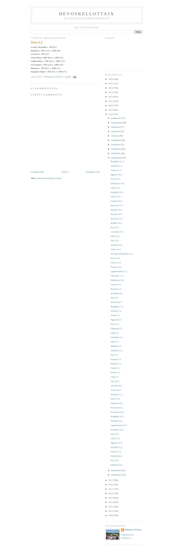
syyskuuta (115, 131)
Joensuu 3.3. (115, 359)
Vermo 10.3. (115, 284)
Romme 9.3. (115, 289)
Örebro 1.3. (115, 372)
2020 (110, 105)
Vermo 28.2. (115, 390)
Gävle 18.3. (115, 196)
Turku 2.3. (115, 368)
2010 (110, 511)
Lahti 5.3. (114, 333)
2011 (110, 506)
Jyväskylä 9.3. (116, 293)
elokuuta (115, 135)
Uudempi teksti (37, 172)
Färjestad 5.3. (116, 328)
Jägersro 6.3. (116, 319)
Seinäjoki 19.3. (117, 192)
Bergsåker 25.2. (117, 416)
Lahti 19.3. (115, 188)
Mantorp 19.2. (116, 465)
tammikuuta (116, 474)
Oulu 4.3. (114, 341)
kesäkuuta (115, 144)
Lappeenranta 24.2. (118, 425)
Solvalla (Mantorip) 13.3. (121, 253)
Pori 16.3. (114, 227)
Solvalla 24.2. (116, 421)
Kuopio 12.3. (116, 267)
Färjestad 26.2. (116, 403)
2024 (110, 88)
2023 (110, 92)
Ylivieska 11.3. (117, 275)
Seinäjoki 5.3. (116, 337)
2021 (110, 101)
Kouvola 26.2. (116, 407)
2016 (110, 484)
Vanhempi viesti (93, 172)
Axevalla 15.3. (116, 231)
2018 (110, 114)
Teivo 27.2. (115, 399)
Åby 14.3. (114, 240)
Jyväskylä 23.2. (117, 429)
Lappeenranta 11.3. (118, 271)
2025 (110, 83)
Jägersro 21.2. (116, 443)
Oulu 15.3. (115, 236)
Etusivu (65, 172)
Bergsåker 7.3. (116, 306)
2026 (110, 79)
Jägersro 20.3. (116, 174)
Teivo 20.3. (115, 179)
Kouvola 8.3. (116, 302)
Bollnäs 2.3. (115, 363)
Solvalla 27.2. (116, 394)
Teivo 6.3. (114, 324)
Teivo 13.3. (115, 258)
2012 (110, 502)
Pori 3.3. (114, 355)
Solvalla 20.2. (116, 456)
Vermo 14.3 (115, 249)
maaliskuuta (116, 157)
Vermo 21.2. (115, 451)
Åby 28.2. (114, 381)
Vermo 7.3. (115, 315)
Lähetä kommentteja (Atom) (48, 178)
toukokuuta (116, 149)
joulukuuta (116, 118)
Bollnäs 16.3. (116, 210)
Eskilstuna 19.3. (117, 183)
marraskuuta (117, 122)
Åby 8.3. (114, 297)
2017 (110, 480)
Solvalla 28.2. (116, 385)
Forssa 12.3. (115, 262)
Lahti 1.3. (114, 377)
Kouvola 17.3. (116, 205)
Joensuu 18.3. (116, 201)
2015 (110, 489)
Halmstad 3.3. (116, 350)
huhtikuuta (116, 153)
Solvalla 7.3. (115, 311)
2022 (110, 96)
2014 (110, 493)
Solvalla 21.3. (116, 166)
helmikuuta (116, 470)
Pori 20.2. (114, 460)
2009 (110, 515)
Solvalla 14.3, (116, 245)
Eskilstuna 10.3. (117, 280)
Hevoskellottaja (86, 13)
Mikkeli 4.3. (115, 346)
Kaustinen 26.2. (117, 412)
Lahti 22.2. (115, 438)
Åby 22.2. (114, 434)
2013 (110, 497)
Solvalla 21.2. (116, 447)
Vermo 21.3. (115, 170)
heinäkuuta (116, 140)
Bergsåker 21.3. (117, 161)
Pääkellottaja (133, 530)
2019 (110, 110)
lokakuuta (115, 127)
